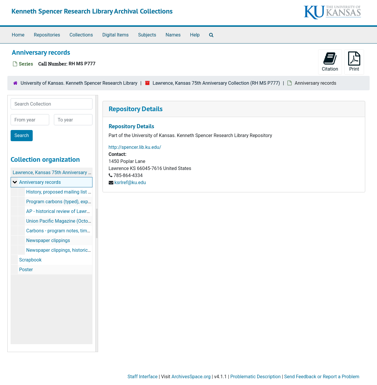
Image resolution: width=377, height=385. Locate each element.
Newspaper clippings (48, 240)
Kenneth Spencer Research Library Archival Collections (92, 11)
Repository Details (136, 108)
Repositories (47, 35)
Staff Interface (143, 376)
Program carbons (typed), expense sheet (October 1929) (85, 201)
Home (18, 35)
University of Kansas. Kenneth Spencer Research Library (79, 83)
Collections (81, 35)
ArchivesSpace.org (191, 376)
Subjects (147, 35)
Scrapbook (30, 260)
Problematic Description (255, 376)
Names (173, 35)
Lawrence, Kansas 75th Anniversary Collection (61, 172)
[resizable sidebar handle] (96, 223)
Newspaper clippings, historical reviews (67, 250)
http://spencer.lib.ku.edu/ (135, 147)
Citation (330, 61)
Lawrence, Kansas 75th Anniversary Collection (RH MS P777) (216, 83)
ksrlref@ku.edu (130, 182)
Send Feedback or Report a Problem (321, 376)
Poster (26, 269)
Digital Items (115, 35)
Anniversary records (40, 182)
